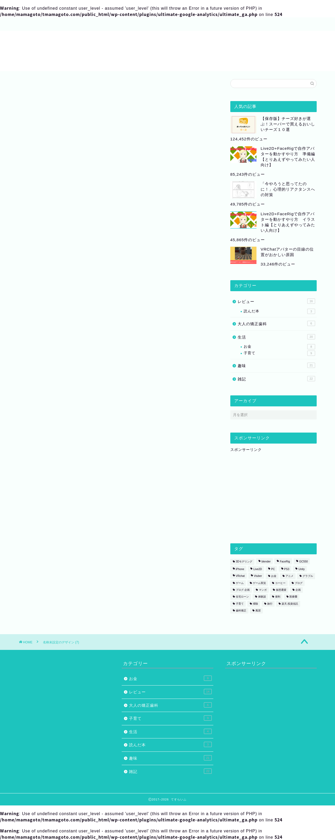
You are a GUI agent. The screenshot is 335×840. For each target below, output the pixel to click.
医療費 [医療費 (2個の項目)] (293, 596)
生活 (276, 336)
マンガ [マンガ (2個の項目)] (263, 589)
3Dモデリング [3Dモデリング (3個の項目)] (244, 561)
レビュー (276, 301)
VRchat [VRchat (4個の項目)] (240, 576)
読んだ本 (279, 311)
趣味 (276, 365)
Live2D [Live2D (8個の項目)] (257, 569)
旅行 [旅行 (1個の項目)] (269, 603)
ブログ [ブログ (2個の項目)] (299, 583)
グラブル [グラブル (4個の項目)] (308, 576)
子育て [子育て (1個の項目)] (240, 603)
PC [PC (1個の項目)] (273, 569)
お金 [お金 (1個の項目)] (273, 576)
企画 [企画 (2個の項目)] (298, 589)
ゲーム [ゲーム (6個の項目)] (240, 583)
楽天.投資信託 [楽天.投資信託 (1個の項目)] (290, 603)
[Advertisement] (269, 496)
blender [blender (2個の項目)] (266, 561)
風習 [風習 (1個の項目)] (258, 610)
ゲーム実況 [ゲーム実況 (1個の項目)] (259, 583)
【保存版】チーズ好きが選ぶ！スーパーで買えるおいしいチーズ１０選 (288, 124)
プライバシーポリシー (154, 24)
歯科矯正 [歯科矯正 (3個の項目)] (241, 610)
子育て (279, 353)
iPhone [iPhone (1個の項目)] (240, 569)
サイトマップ (73, 24)
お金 (279, 346)
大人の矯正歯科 (276, 323)
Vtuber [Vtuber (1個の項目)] (258, 576)
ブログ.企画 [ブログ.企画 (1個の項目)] (243, 589)
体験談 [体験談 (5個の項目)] (262, 596)
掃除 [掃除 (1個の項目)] (255, 603)
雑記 (276, 378)
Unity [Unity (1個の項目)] (301, 569)
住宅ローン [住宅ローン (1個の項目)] (242, 596)
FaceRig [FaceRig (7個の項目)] (285, 561)
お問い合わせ (110, 24)
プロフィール (36, 24)
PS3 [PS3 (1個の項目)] (286, 569)
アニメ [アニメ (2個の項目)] (289, 576)
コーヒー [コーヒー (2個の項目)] (280, 583)
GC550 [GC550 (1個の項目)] (303, 561)
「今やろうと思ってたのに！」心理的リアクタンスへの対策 (288, 189)
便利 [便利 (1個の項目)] (277, 596)
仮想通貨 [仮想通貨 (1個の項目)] (281, 589)
